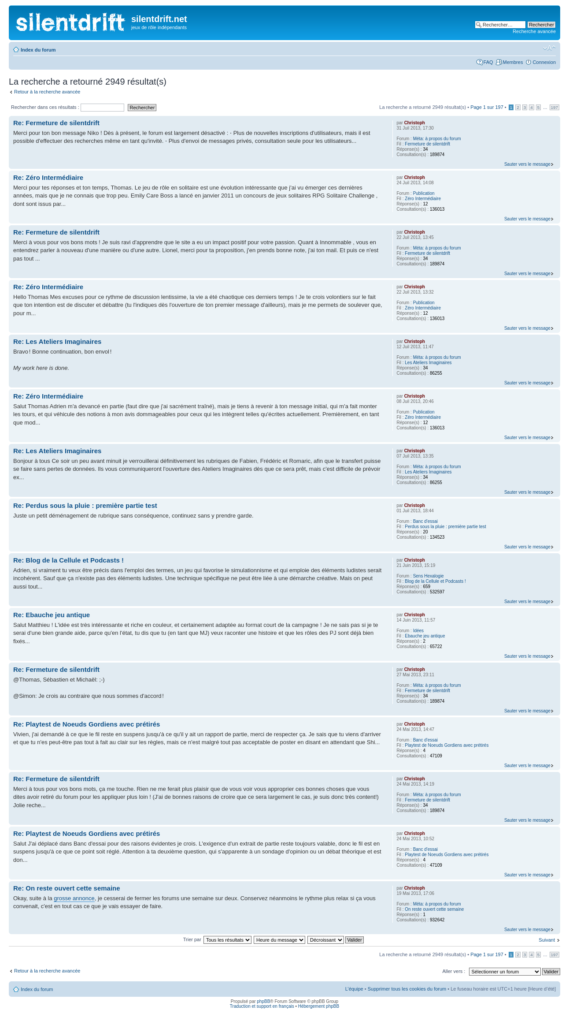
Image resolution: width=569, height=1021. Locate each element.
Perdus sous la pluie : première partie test (445, 526)
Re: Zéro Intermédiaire (48, 177)
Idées (418, 630)
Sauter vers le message (527, 164)
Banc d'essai (425, 521)
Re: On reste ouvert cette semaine (66, 888)
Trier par (193, 939)
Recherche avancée (534, 31)
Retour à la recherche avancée (47, 91)
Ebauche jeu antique (425, 635)
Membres (513, 62)
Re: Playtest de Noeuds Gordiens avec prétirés (86, 724)
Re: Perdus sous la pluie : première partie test (85, 505)
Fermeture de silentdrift (427, 144)
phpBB (263, 1001)
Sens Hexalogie (428, 576)
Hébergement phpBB (318, 1006)
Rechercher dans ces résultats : (67, 107)
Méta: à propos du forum (437, 138)
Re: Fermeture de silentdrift (56, 123)
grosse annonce (74, 898)
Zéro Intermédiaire (423, 198)
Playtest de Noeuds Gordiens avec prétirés (446, 745)
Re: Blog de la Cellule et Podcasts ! (68, 560)
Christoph (414, 122)
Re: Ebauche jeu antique (51, 615)
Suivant (547, 940)
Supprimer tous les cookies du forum (407, 988)
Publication (424, 193)
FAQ (488, 62)
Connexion (544, 62)
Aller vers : (453, 971)
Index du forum (38, 49)
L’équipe (354, 988)
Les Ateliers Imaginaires (428, 362)
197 (554, 107)
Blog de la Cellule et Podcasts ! (435, 581)
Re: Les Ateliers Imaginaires (57, 341)
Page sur (486, 107)
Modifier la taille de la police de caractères (549, 48)
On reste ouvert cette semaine (434, 909)
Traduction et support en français (262, 1006)
